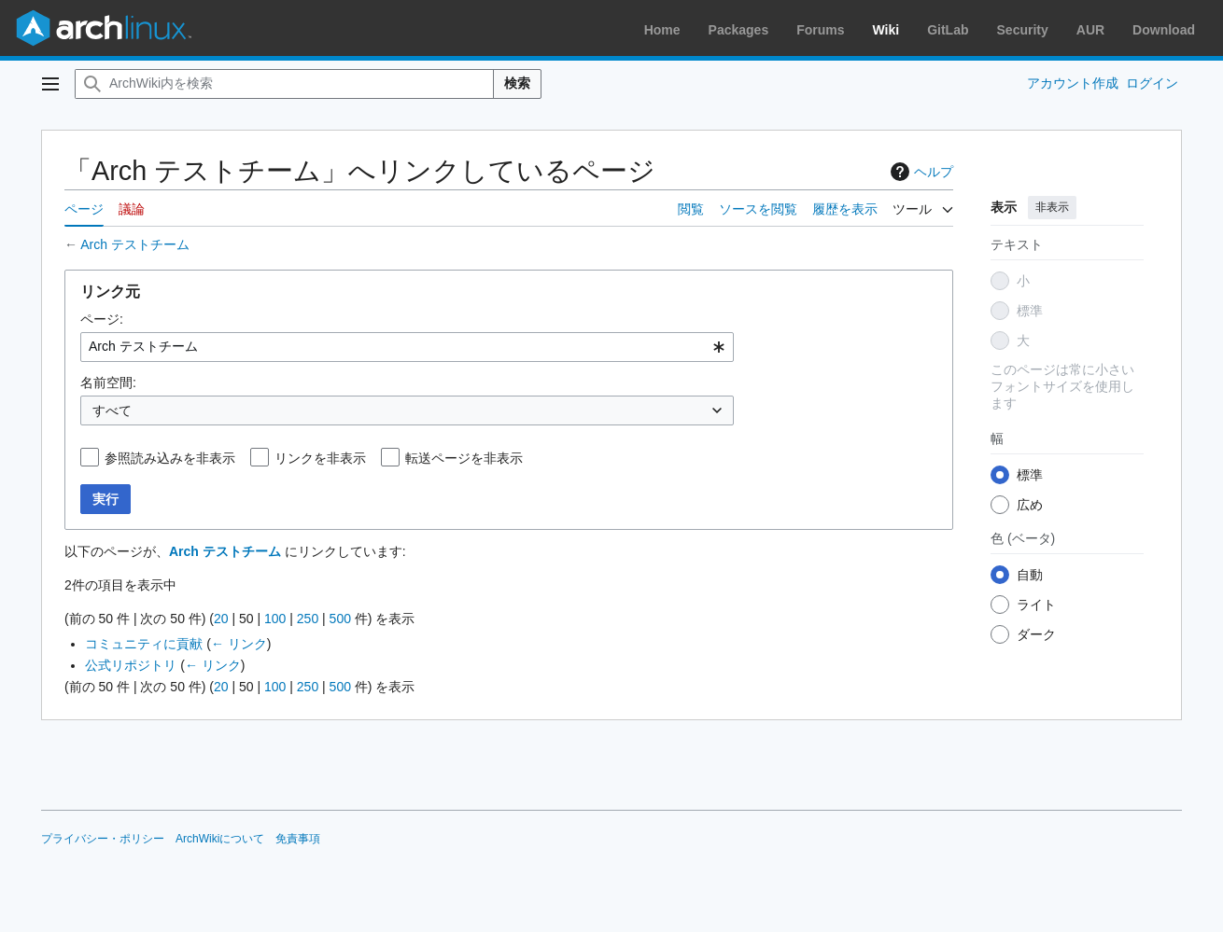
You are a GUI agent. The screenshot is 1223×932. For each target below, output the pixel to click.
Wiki (886, 29)
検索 (517, 83)
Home (662, 29)
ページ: (101, 319)
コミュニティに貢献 (144, 643)
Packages (739, 29)
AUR (1090, 29)
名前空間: (108, 382)
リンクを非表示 (320, 458)
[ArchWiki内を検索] (284, 84)
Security (1022, 29)
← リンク (239, 643)
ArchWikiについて (220, 838)
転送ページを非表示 (464, 458)
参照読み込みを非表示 (170, 458)
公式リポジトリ (130, 665)
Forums (820, 29)
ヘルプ (919, 171)
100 (275, 618)
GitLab (947, 29)
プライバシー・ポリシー (102, 838)
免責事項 (297, 838)
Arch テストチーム (135, 244)
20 (221, 618)
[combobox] (407, 347)
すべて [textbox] (112, 410)
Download (1163, 29)
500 (340, 618)
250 (307, 618)
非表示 (1052, 207)
